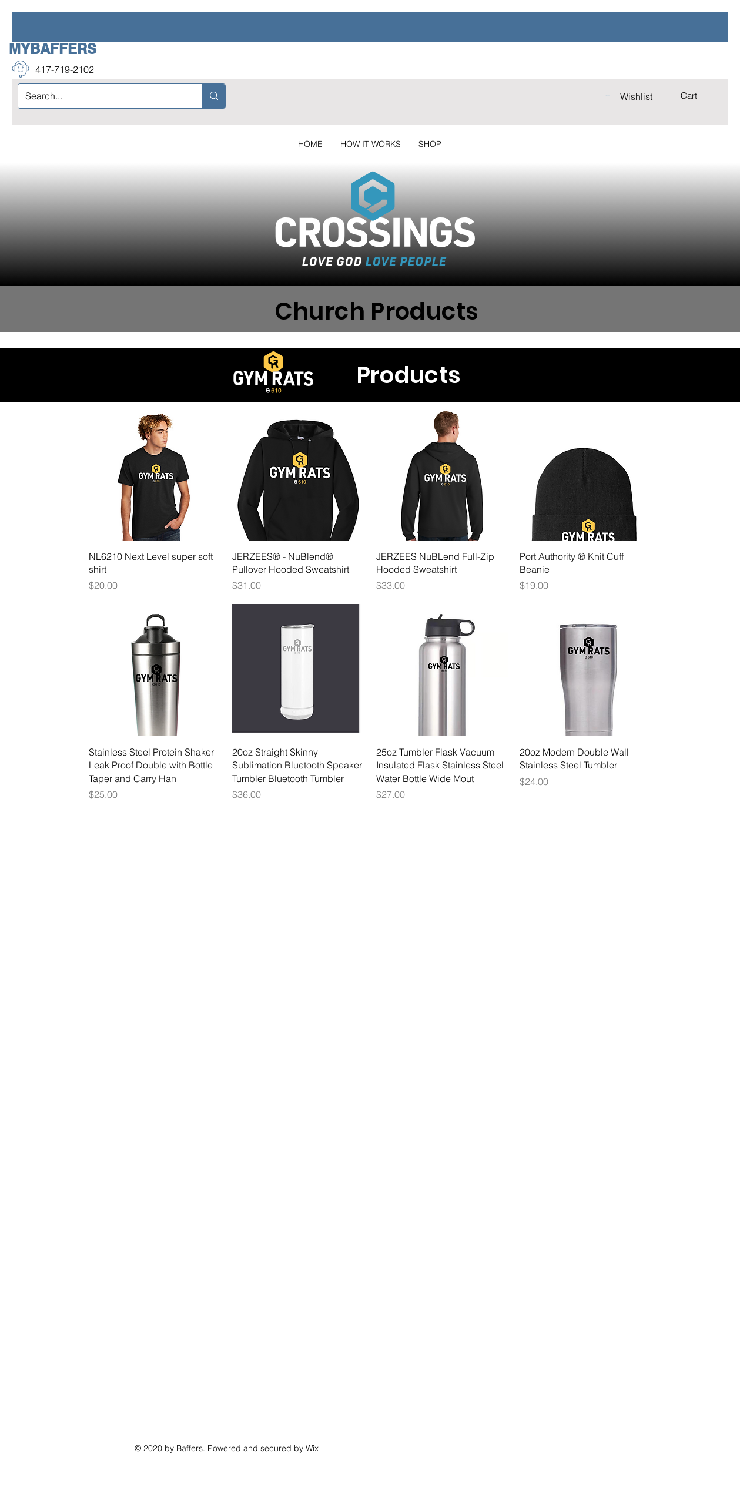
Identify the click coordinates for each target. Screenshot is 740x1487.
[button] (697, 95)
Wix (312, 1448)
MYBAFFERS (52, 49)
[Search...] (101, 96)
